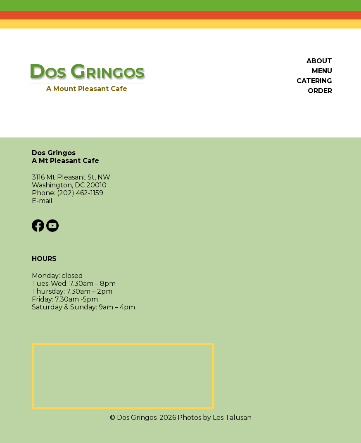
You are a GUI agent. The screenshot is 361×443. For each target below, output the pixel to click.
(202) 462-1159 (80, 193)
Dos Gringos (180, 157)
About (319, 61)
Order (320, 91)
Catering (314, 81)
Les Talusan (232, 417)
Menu (322, 71)
